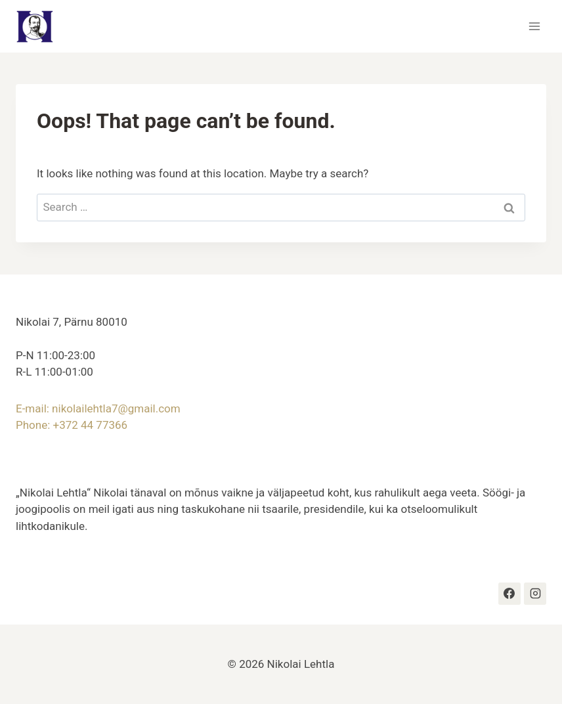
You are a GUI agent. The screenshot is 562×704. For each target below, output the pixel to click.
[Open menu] (534, 26)
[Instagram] (535, 594)
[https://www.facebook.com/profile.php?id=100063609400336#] (509, 594)
